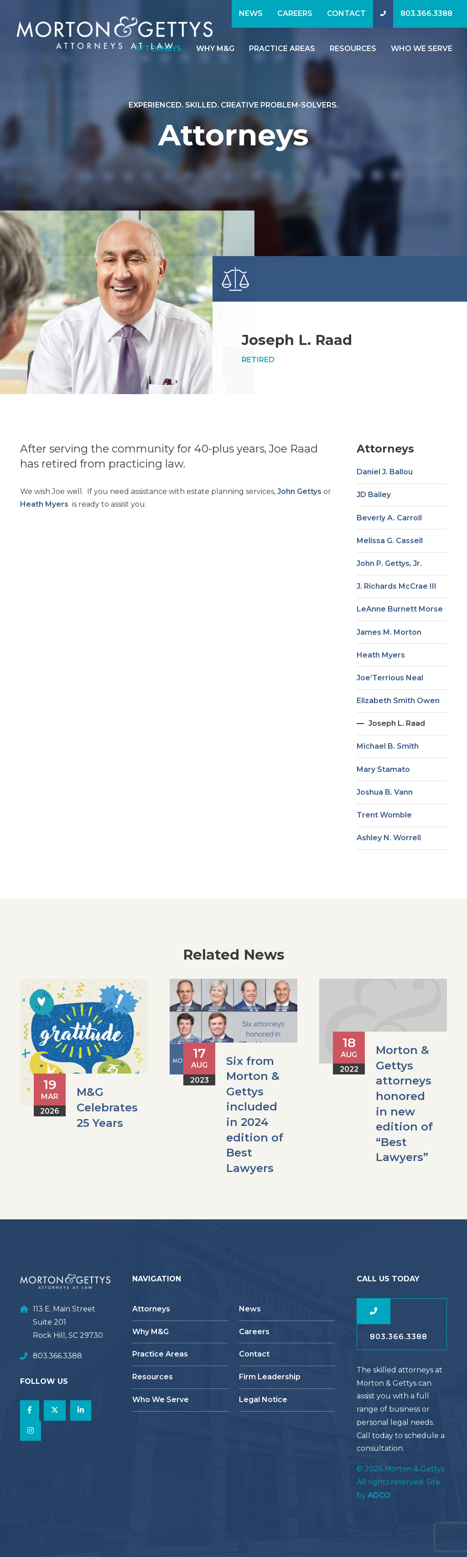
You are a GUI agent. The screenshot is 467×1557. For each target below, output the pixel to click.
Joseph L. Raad (396, 766)
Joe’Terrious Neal (390, 720)
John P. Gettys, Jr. (389, 605)
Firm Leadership (270, 1376)
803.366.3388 (426, 13)
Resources (353, 48)
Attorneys (151, 1309)
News (251, 13)
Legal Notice (263, 1399)
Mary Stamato (383, 811)
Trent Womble (384, 857)
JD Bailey (374, 537)
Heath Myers (45, 547)
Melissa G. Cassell (390, 583)
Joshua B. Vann (385, 834)
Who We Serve (421, 48)
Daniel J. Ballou (385, 514)
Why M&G (215, 48)
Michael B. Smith (388, 789)
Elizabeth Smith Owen (398, 743)
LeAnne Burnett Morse (400, 651)
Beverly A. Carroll (389, 560)
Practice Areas (282, 48)
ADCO (379, 1495)
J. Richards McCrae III (396, 629)
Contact (346, 13)
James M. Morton (389, 674)
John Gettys (299, 533)
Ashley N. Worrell (389, 880)
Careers (294, 13)
